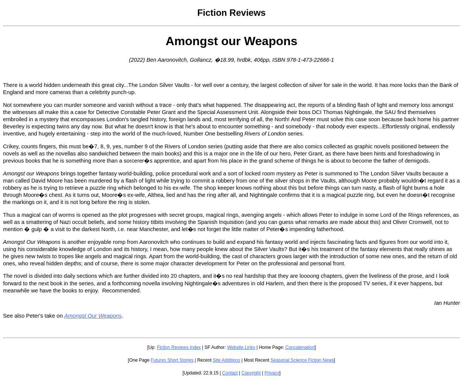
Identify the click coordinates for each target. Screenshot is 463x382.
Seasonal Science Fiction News (302, 360)
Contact (230, 373)
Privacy (271, 373)
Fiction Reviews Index (179, 347)
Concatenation (299, 347)
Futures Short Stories (172, 360)
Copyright (251, 373)
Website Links (241, 347)
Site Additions (226, 360)
